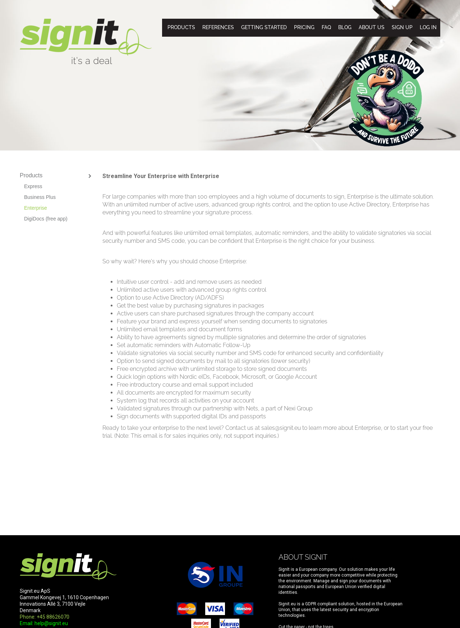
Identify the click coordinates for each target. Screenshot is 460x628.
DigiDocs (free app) (46, 219)
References (218, 27)
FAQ (326, 27)
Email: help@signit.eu (44, 623)
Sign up (402, 27)
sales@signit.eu (281, 427)
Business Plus (40, 197)
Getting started (264, 27)
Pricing (304, 27)
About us (372, 27)
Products (181, 27)
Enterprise (35, 208)
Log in (428, 27)
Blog (344, 27)
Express (33, 186)
